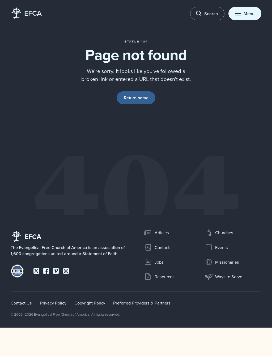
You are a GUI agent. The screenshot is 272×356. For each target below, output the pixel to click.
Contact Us (21, 303)
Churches (219, 233)
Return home (136, 98)
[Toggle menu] (244, 13)
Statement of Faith (99, 253)
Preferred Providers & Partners (142, 303)
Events (216, 247)
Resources (159, 277)
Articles (156, 233)
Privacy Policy (53, 303)
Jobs (154, 262)
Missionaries (222, 262)
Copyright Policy (89, 303)
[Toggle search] (207, 13)
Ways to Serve (224, 277)
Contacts (158, 247)
